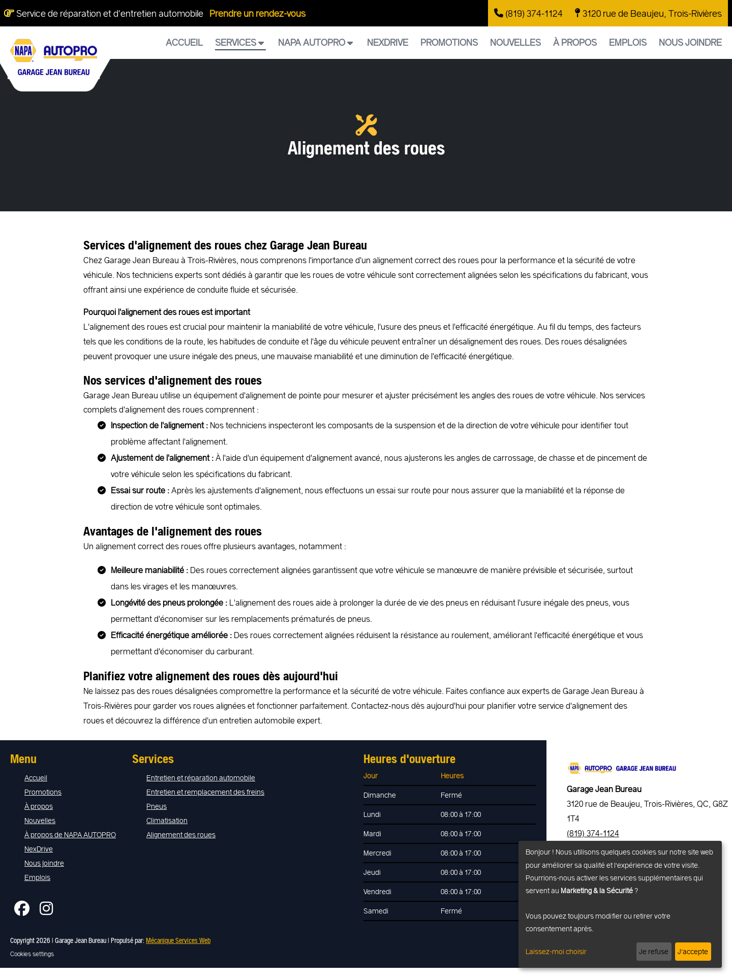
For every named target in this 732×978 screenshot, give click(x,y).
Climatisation (167, 820)
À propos (575, 42)
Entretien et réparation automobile (200, 777)
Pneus (156, 806)
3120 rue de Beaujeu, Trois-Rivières (648, 13)
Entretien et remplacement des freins (205, 791)
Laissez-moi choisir (556, 951)
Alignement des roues (181, 834)
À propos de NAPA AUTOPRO (70, 834)
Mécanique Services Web (178, 940)
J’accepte (693, 951)
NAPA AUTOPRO (315, 42)
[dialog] (620, 904)
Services (239, 42)
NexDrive (387, 42)
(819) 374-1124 (528, 13)
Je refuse (653, 951)
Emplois (628, 42)
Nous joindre (690, 42)
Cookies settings (32, 953)
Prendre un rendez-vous (257, 13)
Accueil (184, 42)
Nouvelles (515, 42)
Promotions (449, 42)
